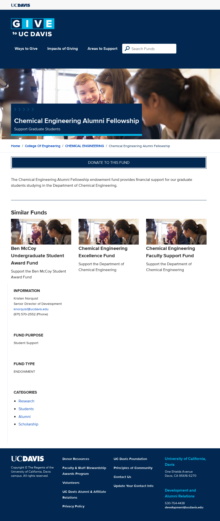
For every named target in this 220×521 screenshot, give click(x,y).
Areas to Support (102, 48)
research (26, 401)
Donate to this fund (109, 162)
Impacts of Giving (62, 48)
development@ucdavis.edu (184, 507)
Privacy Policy (73, 506)
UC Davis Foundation (130, 458)
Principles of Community (133, 467)
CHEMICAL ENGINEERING (84, 145)
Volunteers (71, 482)
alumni (25, 416)
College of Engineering (42, 145)
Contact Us (122, 476)
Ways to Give (26, 48)
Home (15, 145)
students (26, 409)
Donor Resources (75, 458)
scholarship (28, 424)
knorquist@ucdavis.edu (31, 308)
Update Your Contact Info (133, 485)
